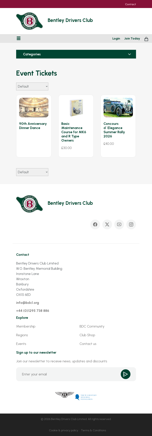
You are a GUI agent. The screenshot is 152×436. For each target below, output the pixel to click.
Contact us (88, 344)
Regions (22, 335)
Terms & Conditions (93, 430)
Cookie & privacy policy (63, 430)
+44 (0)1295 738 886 (32, 311)
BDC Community (92, 326)
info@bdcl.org (27, 303)
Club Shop (87, 335)
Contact (130, 4)
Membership (25, 326)
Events (21, 344)
